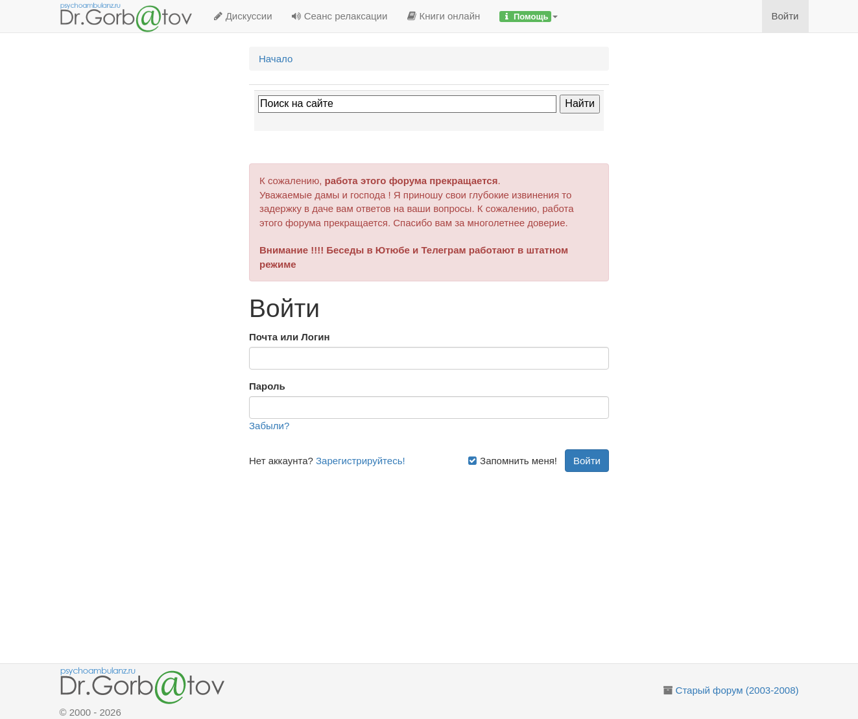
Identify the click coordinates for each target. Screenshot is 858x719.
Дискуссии (242, 15)
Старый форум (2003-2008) (737, 690)
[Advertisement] (444, 563)
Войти (785, 15)
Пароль (267, 386)
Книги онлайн (443, 15)
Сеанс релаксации (340, 15)
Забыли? (269, 425)
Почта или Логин (289, 336)
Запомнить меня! (512, 460)
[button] (528, 16)
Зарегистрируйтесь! (360, 460)
